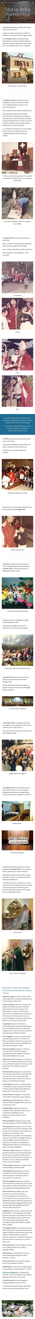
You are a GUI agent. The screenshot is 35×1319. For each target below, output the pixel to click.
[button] (2, 2)
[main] (17, 11)
